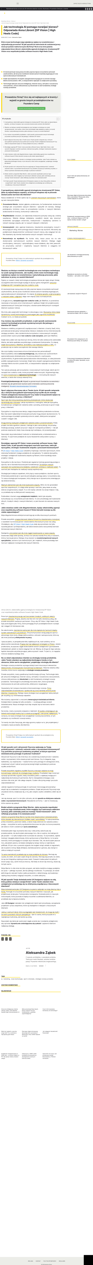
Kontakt (38, 1261)
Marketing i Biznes (5, 21)
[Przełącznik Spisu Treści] (57, 119)
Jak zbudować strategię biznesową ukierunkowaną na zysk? (24, 11)
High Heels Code (17, 451)
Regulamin (62, 1261)
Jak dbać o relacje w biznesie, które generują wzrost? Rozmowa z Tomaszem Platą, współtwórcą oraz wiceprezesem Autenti (43, 15)
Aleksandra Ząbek (17, 37)
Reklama (30, 1261)
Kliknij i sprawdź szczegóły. (24, 260)
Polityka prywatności (49, 1261)
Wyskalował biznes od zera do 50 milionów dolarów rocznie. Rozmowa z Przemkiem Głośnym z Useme (37, 8)
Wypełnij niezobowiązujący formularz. (23, 386)
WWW (41, 966)
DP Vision (6, 451)
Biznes (13, 21)
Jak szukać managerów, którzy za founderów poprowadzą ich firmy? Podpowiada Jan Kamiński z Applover (38, 18)
